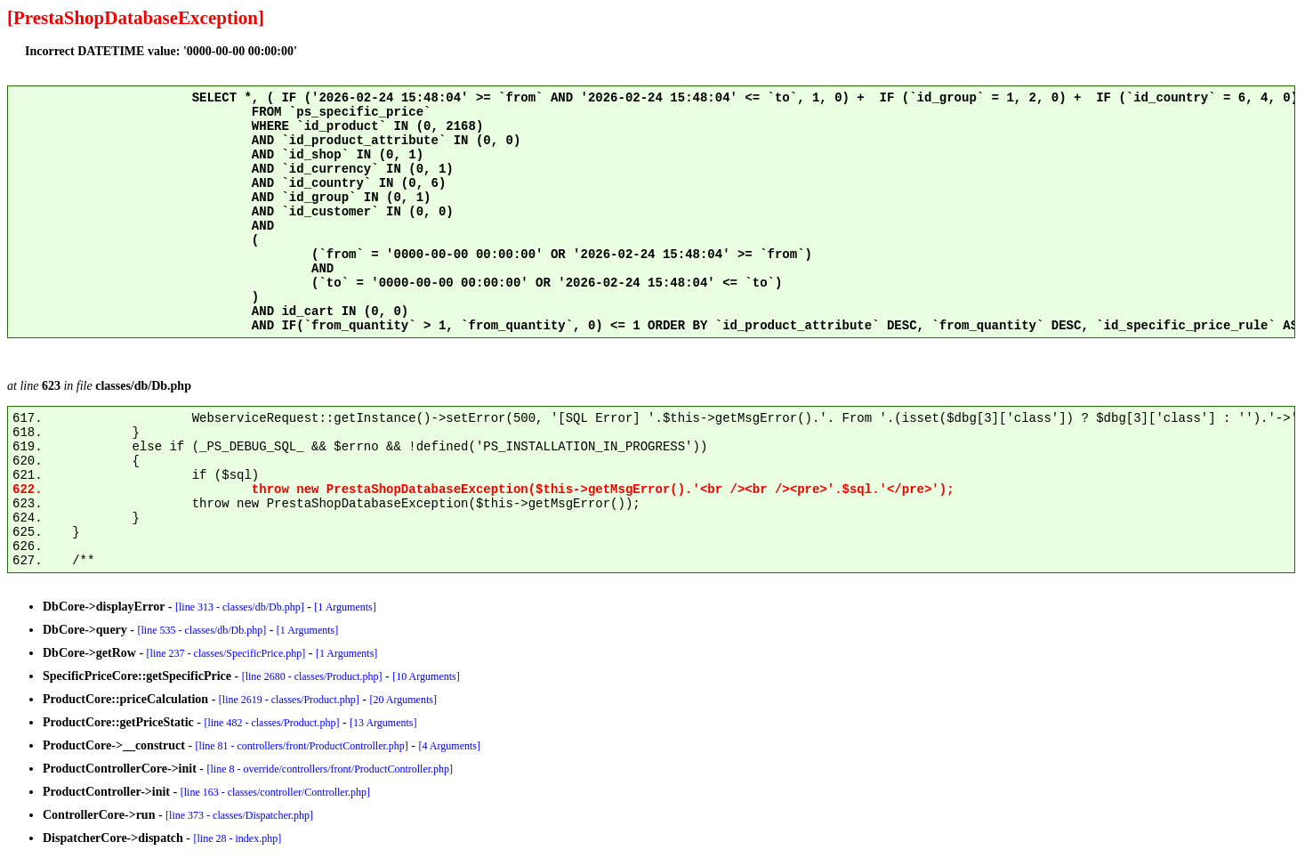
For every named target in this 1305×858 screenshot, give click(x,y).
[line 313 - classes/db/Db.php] (239, 607)
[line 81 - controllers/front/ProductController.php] (302, 746)
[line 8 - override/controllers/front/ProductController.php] (330, 769)
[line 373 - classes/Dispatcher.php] (239, 815)
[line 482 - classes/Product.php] (271, 722)
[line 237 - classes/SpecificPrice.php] (226, 653)
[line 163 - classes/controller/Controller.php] (275, 792)
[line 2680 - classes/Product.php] (312, 676)
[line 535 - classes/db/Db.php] (202, 630)
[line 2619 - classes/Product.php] (289, 699)
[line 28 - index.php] (238, 838)
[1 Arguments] (344, 607)
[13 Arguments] (383, 722)
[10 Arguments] (425, 676)
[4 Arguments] (449, 746)
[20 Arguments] (402, 699)
